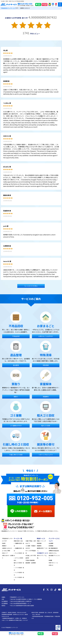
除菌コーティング (41, 541)
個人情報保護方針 (53, 548)
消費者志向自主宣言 (54, 550)
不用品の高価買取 (30, 560)
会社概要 (51, 543)
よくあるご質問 (6, 550)
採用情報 (51, 546)
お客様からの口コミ (7, 548)
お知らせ (51, 565)
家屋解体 (39, 546)
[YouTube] (59, 589)
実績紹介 (4, 546)
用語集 (50, 560)
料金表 (3, 543)
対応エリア (5, 553)
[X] (47, 589)
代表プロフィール (53, 563)
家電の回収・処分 (18, 541)
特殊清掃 (39, 543)
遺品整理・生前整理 (31, 563)
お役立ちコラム (53, 553)
